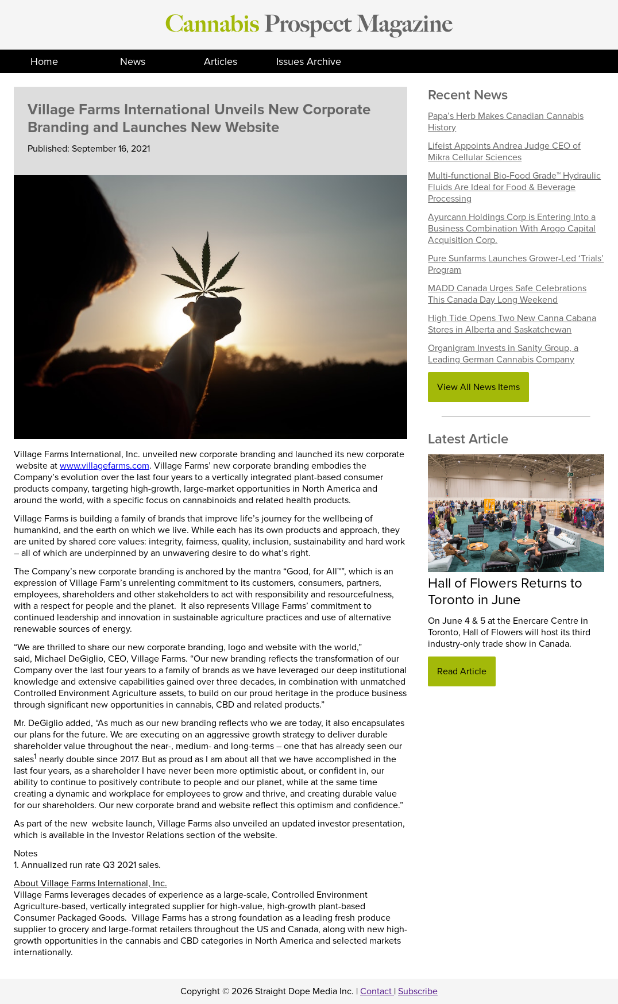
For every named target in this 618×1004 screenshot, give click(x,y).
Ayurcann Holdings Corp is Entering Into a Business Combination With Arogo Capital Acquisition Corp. (512, 228)
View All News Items (478, 387)
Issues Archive (308, 61)
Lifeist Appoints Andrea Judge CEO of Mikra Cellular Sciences (504, 151)
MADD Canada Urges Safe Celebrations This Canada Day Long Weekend (507, 294)
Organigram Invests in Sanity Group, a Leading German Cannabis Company (503, 353)
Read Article (461, 671)
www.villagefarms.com (104, 466)
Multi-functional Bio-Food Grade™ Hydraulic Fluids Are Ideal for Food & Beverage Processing (514, 187)
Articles (220, 61)
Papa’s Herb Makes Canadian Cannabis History (506, 121)
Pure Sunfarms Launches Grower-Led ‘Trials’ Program (516, 264)
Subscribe (418, 991)
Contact (377, 991)
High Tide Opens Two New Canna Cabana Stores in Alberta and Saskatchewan (512, 323)
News (132, 61)
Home (44, 61)
